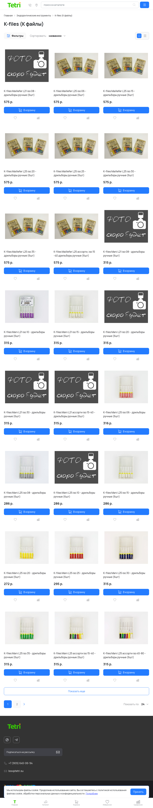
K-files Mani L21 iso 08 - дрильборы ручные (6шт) (124, 253)
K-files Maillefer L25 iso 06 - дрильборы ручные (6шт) (70, 93)
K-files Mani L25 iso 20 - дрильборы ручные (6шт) (25, 575)
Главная (8, 15)
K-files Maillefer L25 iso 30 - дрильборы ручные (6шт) (119, 173)
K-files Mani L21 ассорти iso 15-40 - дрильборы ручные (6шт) (74, 414)
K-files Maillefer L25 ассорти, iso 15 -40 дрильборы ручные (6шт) (74, 253)
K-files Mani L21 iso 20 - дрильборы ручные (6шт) (124, 334)
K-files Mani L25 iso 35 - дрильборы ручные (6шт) (25, 655)
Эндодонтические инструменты (34, 15)
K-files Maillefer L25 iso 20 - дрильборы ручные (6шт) (20, 173)
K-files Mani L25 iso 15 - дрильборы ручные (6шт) (124, 494)
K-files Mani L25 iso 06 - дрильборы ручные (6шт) (124, 414)
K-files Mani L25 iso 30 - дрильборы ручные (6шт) (124, 575)
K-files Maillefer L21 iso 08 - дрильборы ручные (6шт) (20, 93)
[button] (144, 5)
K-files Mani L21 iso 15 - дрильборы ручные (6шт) (74, 334)
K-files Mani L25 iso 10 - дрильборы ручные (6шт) (74, 494)
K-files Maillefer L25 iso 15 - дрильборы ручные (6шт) (119, 93)
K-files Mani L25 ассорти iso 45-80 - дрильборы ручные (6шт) (124, 655)
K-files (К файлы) (63, 15)
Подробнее (92, 793)
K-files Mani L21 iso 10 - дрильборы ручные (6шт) (24, 334)
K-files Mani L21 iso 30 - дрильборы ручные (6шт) (24, 414)
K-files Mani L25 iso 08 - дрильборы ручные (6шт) (25, 494)
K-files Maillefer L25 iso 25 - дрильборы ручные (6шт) (70, 173)
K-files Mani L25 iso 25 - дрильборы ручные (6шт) (74, 575)
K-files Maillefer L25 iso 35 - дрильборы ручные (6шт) (20, 253)
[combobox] (90, 5)
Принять (138, 792)
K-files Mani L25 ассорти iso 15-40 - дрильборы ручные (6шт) (75, 655)
